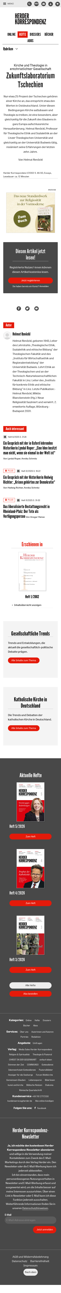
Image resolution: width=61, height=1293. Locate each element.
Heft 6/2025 (11, 436)
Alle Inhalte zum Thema (23, 660)
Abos (30, 40)
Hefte (22, 34)
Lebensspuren (35, 1080)
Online (11, 34)
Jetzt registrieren (30, 280)
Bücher (49, 34)
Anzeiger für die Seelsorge (20, 1074)
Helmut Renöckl (33, 159)
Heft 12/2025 (25, 471)
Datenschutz (19, 1261)
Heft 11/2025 (25, 500)
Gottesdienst (47, 1064)
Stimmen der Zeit (16, 1064)
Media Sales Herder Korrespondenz (35, 1049)
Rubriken (8, 49)
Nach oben (30, 1272)
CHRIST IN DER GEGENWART (22, 1059)
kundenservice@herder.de (19, 1100)
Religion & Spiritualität (19, 1054)
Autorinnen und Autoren (42, 1031)
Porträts (24, 1036)
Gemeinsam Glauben (16, 1080)
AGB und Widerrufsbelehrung (31, 1257)
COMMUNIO (33, 1064)
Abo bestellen (30, 993)
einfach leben (46, 1059)
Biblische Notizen (34, 1085)
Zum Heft (30, 836)
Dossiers (35, 34)
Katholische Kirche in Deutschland (30, 702)
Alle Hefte (30, 985)
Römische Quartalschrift (30, 1090)
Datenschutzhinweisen (35, 1208)
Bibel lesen (50, 1080)
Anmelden (44, 286)
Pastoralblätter (46, 1069)
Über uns (24, 1031)
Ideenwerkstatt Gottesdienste (22, 1069)
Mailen (37, 308)
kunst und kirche (15, 1085)
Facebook (41, 1108)
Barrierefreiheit (39, 1261)
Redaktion (36, 1036)
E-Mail (8, 1214)
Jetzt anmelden (45, 1229)
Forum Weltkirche (44, 1074)
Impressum (30, 1265)
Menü (10, 3)
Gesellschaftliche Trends (30, 633)
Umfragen (37, 1043)
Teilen (19, 308)
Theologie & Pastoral (42, 1054)
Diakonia (49, 1085)
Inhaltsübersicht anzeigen (27, 605)
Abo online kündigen (44, 1100)
